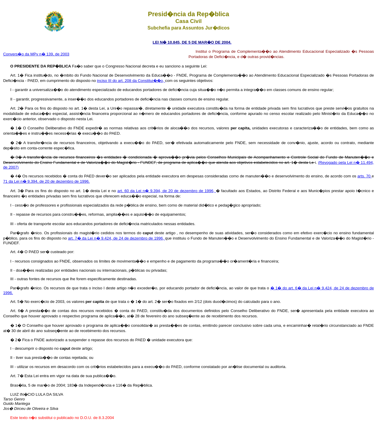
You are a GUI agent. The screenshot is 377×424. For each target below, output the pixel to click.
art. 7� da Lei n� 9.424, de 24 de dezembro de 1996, (116, 238)
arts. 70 (364, 176)
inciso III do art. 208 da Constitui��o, (131, 80)
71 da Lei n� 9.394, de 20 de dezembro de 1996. (46, 181)
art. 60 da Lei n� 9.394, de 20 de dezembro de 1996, (166, 191)
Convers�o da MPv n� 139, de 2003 (36, 54)
